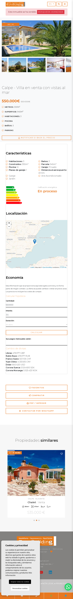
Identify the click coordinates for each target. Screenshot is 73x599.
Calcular (36, 332)
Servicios (58, 549)
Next (65, 39)
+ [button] (9, 223)
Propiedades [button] (42, 549)
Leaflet (32, 267)
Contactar (41, 552)
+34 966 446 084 (44, 564)
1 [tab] (34, 520)
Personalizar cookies (20, 588)
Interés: (9, 311)
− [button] (9, 227)
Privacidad (61, 583)
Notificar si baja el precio (36, 138)
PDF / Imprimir (36, 403)
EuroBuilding (15, 4)
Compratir (36, 395)
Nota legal (48, 583)
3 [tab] (39, 520)
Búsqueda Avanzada (50, 12)
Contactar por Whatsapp (36, 411)
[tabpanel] (37, 484)
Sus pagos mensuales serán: (18, 339)
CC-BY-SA (63, 267)
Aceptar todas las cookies (20, 582)
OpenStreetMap (47, 267)
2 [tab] (36, 520)
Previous (8, 39)
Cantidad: (10, 301)
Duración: (10, 321)
